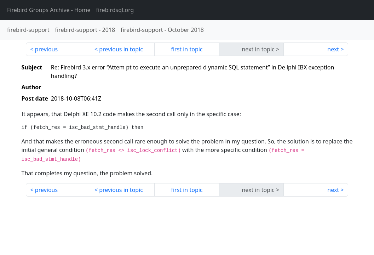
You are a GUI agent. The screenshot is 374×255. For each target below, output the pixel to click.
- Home (49, 10)
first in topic (186, 49)
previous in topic (121, 49)
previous (46, 49)
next (333, 49)
